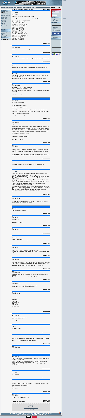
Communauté (54, 22)
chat (53, 31)
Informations (3, 30)
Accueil (2, 7)
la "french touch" (4, 18)
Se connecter (31, 405)
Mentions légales (37, 413)
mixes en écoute (55, 20)
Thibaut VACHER (34, 414)
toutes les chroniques (5, 11)
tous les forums (55, 28)
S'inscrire (32, 7)
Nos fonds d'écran (55, 37)
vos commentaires (55, 26)
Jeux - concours (55, 38)
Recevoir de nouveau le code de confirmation (31, 408)
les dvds (3, 23)
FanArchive (16, 12)
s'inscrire (54, 16)
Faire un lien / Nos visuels (56, 36)
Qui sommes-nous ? (21, 413)
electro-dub (4, 19)
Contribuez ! (17, 7)
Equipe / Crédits (30, 413)
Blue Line (16, 208)
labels (3, 34)
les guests (3, 22)
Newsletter (27, 7)
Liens (53, 35)
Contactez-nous (14, 413)
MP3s (53, 18)
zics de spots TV (4, 35)
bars (3, 36)
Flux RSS (50, 413)
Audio (15, 271)
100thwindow (17, 356)
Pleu (15, 84)
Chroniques (10, 7)
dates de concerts (5, 32)
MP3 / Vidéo (54, 17)
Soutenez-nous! (45, 413)
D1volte (16, 171)
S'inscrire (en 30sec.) (31, 406)
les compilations (4, 17)
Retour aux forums (31, 409)
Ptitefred (16, 292)
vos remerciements (55, 27)
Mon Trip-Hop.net (55, 10)
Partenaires (3, 37)
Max (15, 228)
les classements (4, 25)
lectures (5, 36)
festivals (3, 33)
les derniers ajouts (5, 13)
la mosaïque (4, 24)
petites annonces (55, 29)
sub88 (42, 414)
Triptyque (16, 394)
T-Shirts (22, 7)
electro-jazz (4, 20)
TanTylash (16, 73)
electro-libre (4, 21)
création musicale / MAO (56, 30)
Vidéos (54, 19)
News (6, 7)
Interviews (3, 29)
